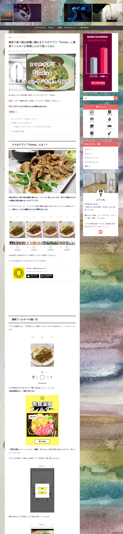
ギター (109, 134)
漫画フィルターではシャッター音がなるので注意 (33, 127)
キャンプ (109, 120)
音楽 (59, 27)
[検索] (116, 98)
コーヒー (92, 127)
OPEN (11, 112)
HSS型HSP (92, 112)
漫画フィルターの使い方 (22, 123)
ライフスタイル (40, 27)
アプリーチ (45, 271)
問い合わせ (84, 27)
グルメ (51, 27)
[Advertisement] (42, 296)
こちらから (105, 227)
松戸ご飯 (109, 112)
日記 (92, 134)
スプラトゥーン (71, 27)
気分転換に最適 (18, 131)
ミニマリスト (92, 120)
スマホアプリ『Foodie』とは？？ (25, 119)
